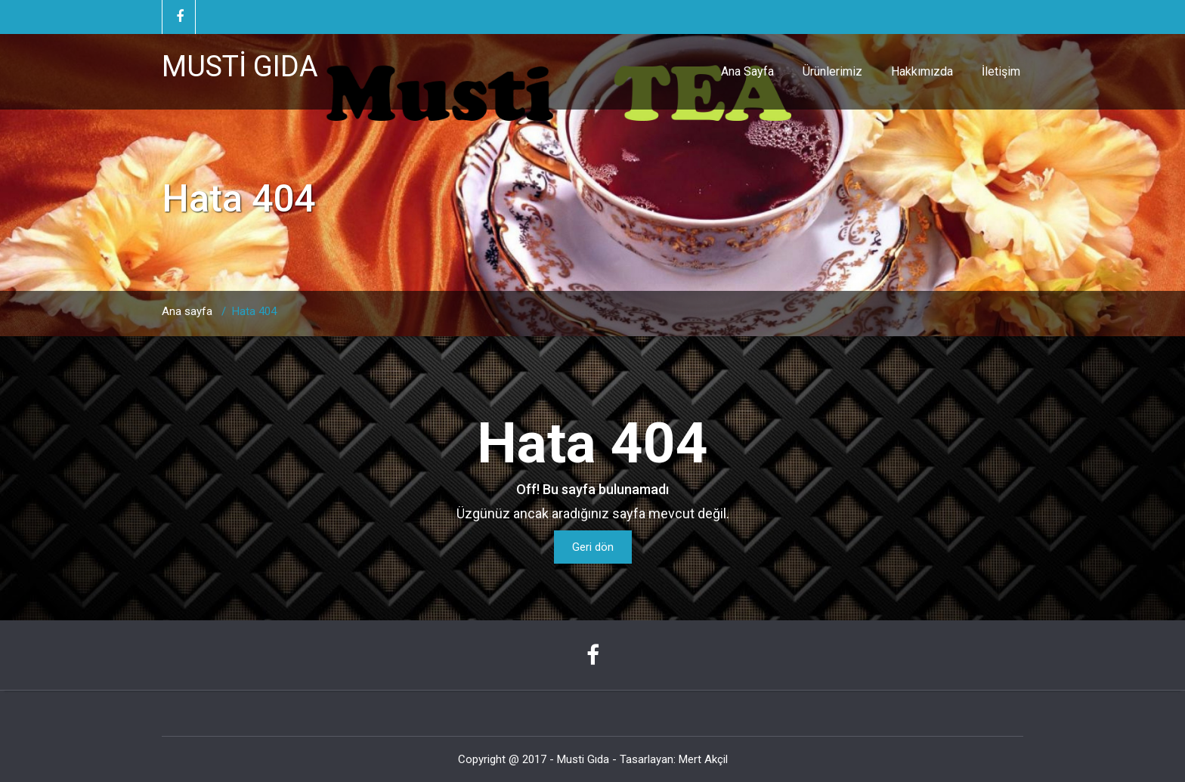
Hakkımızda (922, 71)
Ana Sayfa (747, 71)
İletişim (1001, 71)
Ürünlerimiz (832, 71)
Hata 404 (254, 311)
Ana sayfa (187, 311)
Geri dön (593, 547)
